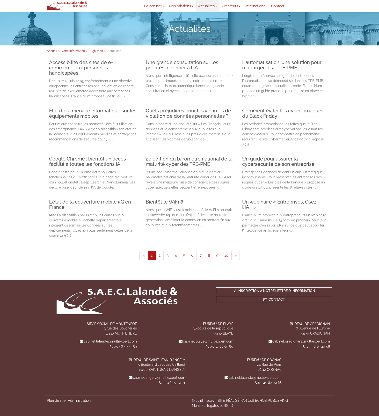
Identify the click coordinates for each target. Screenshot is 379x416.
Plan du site (56, 400)
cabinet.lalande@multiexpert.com (110, 341)
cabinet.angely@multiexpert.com (159, 378)
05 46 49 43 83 (125, 346)
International (255, 6)
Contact (277, 6)
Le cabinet (154, 6)
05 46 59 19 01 (173, 383)
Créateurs (231, 6)
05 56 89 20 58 (318, 346)
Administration (79, 400)
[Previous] (143, 255)
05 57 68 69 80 (221, 346)
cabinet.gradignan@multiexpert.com (301, 341)
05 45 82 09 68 (270, 383)
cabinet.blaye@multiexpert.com (208, 341)
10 (226, 255)
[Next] (235, 255)
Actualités (207, 6)
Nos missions (181, 6)
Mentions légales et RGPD (212, 406)
